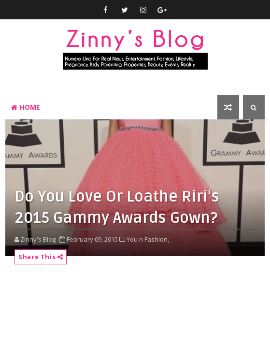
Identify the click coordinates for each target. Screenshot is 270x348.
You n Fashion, (148, 239)
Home (25, 107)
